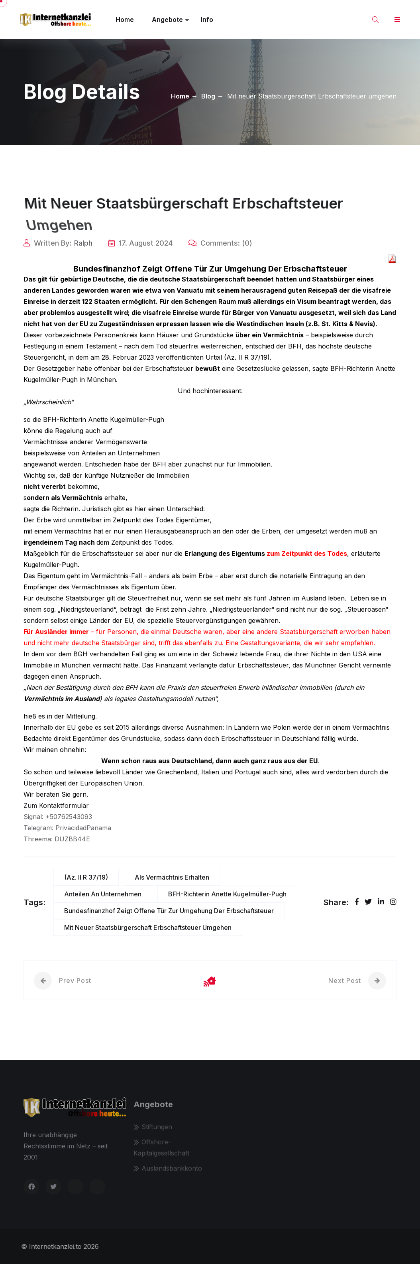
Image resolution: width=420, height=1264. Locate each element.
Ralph (83, 243)
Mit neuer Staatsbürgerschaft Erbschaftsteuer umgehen (148, 927)
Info (207, 20)
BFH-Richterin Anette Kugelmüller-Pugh (227, 894)
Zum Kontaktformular (56, 805)
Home (125, 20)
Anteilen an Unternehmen (102, 894)
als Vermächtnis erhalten (172, 877)
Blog (208, 96)
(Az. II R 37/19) (86, 877)
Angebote (167, 20)
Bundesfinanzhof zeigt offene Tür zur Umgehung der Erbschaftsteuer (169, 911)
